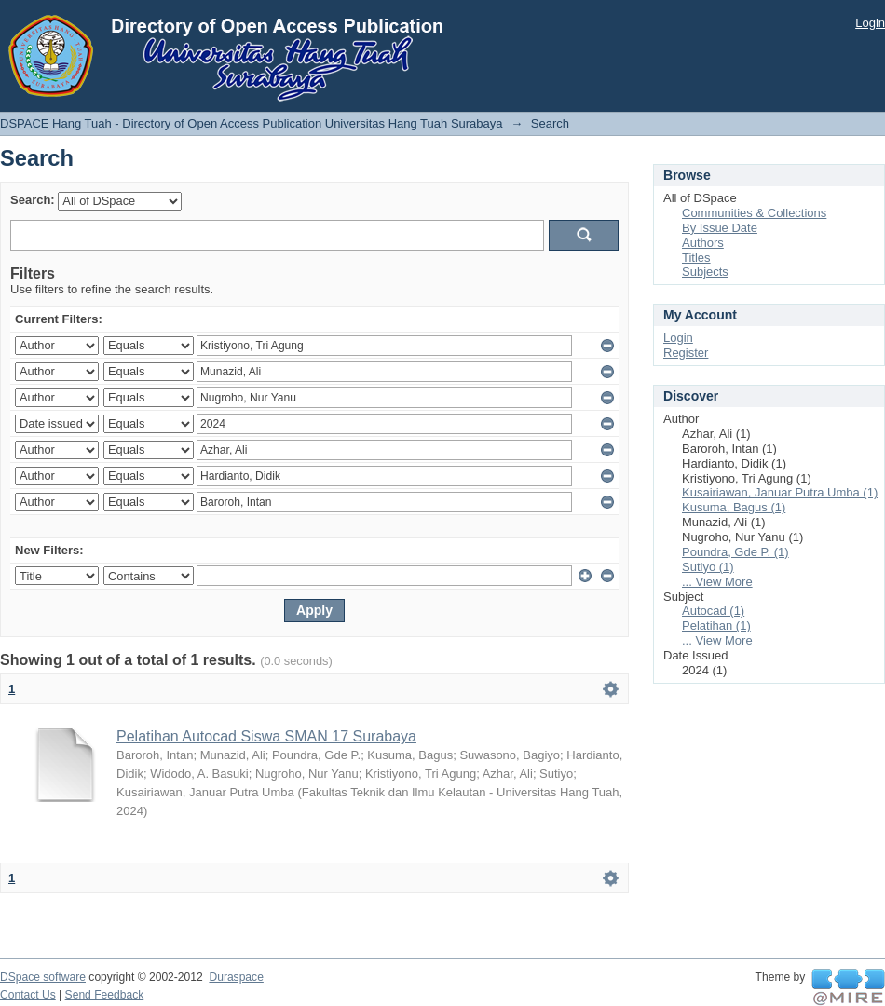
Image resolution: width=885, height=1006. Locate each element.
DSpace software (43, 977)
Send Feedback (104, 994)
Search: (32, 200)
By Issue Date (719, 228)
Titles (696, 258)
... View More (717, 582)
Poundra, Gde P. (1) (735, 552)
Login (870, 23)
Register (685, 353)
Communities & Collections (754, 213)
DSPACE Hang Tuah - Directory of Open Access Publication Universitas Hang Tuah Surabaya (251, 123)
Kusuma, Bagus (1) (733, 507)
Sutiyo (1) (708, 567)
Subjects (705, 272)
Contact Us (28, 994)
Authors (703, 243)
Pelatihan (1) (716, 625)
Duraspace (236, 977)
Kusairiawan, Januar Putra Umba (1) (780, 492)
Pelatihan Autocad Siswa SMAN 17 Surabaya (266, 736)
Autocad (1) (713, 611)
